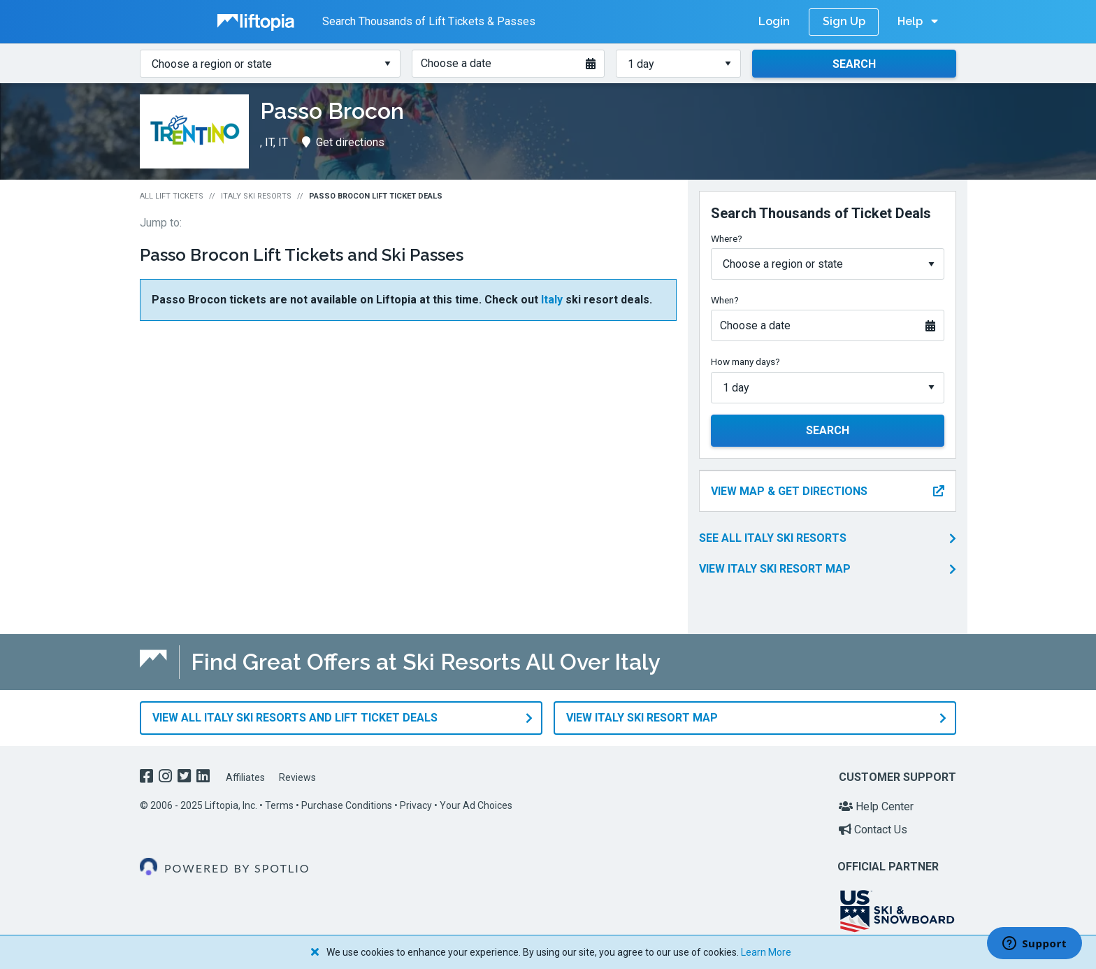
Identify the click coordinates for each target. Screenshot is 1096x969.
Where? (726, 238)
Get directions (343, 142)
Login (774, 21)
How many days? (745, 361)
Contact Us (873, 829)
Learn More (766, 952)
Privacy (416, 805)
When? (725, 300)
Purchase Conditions (346, 805)
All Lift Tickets (171, 196)
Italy (552, 299)
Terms (279, 805)
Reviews (297, 777)
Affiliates (245, 777)
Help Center (876, 806)
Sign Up (844, 21)
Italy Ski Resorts (256, 196)
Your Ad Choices (476, 805)
